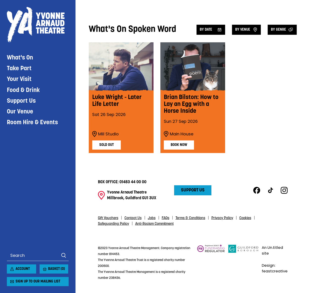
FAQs (165, 218)
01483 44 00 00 (132, 182)
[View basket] (42, 267)
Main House (178, 134)
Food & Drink (23, 90)
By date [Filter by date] (206, 30)
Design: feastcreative (275, 268)
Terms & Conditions (190, 218)
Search (63, 255)
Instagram (284, 190)
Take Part (19, 69)
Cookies (245, 218)
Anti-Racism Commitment (154, 224)
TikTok (270, 190)
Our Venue (20, 112)
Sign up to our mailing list (38, 281)
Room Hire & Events (32, 123)
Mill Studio (105, 134)
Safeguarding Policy (113, 224)
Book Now (179, 145)
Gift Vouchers (108, 218)
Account (23, 269)
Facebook (256, 190)
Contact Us (133, 218)
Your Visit (19, 79)
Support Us (21, 101)
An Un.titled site (272, 250)
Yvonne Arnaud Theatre (38, 25)
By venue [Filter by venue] (242, 30)
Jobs (152, 218)
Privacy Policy (222, 218)
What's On (20, 58)
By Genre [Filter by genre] (278, 30)
